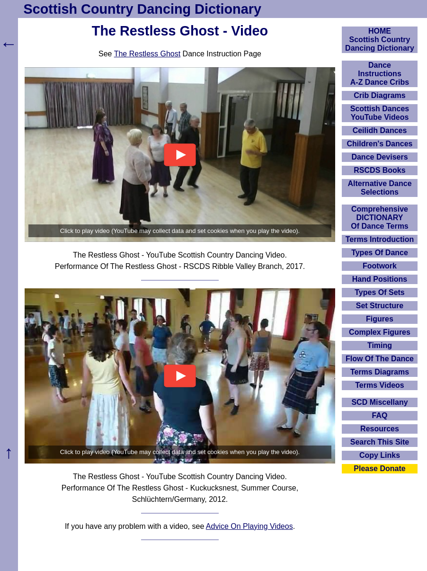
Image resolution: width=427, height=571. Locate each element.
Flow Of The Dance (380, 359)
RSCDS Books (379, 170)
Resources (379, 429)
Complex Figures (379, 332)
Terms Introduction (380, 239)
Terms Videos (379, 385)
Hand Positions (379, 279)
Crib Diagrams (379, 95)
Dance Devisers (379, 157)
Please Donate (379, 468)
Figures (379, 319)
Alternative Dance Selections (379, 187)
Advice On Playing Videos (249, 526)
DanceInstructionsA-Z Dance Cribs (379, 73)
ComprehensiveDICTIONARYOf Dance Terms (380, 217)
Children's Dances (380, 144)
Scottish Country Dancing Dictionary (142, 9)
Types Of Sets (380, 292)
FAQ (380, 415)
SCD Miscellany (379, 402)
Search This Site (379, 442)
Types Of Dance (379, 253)
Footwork (380, 266)
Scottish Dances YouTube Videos (379, 113)
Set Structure (379, 306)
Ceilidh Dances (380, 130)
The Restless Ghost (147, 54)
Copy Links (379, 455)
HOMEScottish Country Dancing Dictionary (379, 39)
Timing (379, 345)
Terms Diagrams (379, 372)
